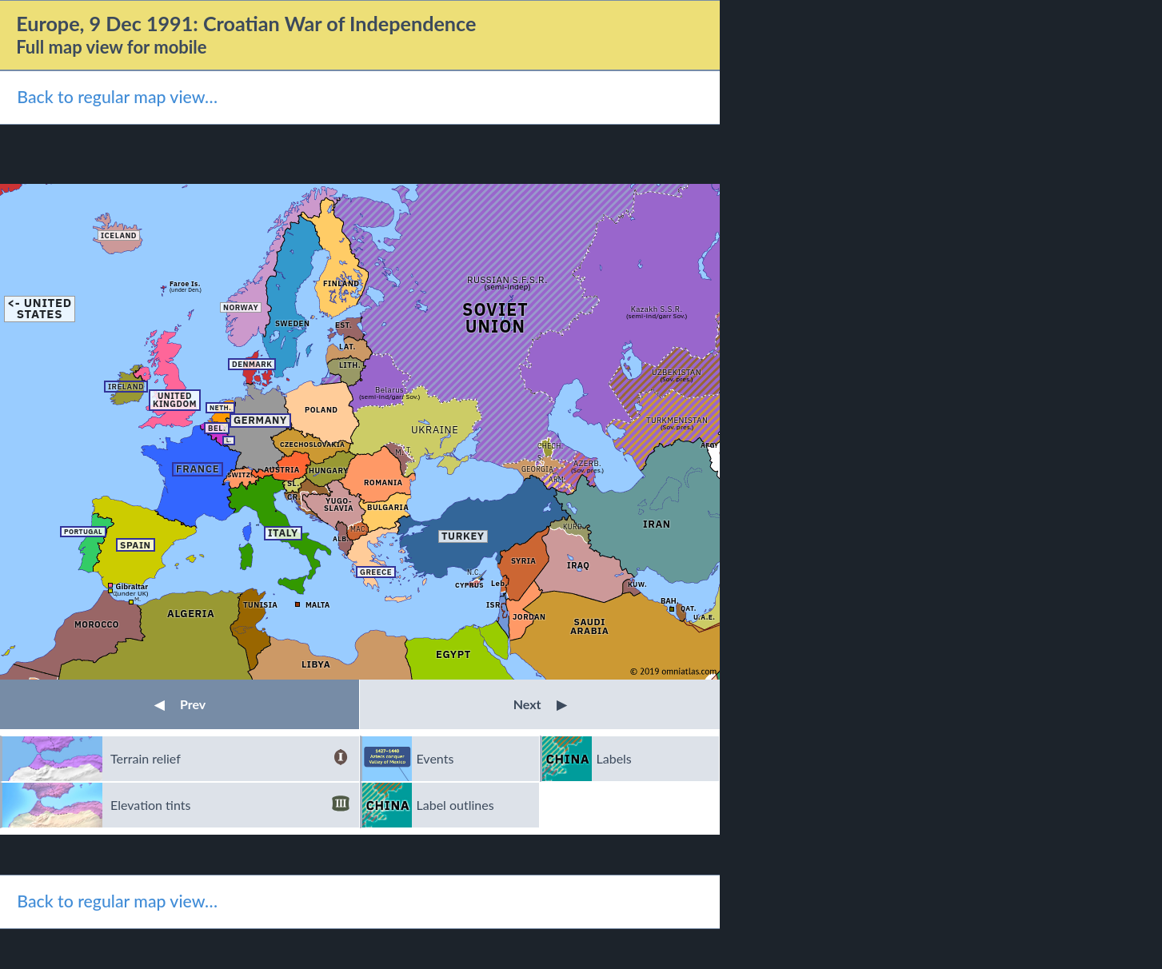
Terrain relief (229, 758)
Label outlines (455, 804)
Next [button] (540, 704)
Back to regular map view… (117, 96)
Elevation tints (229, 805)
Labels (614, 758)
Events (435, 758)
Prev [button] (180, 704)
